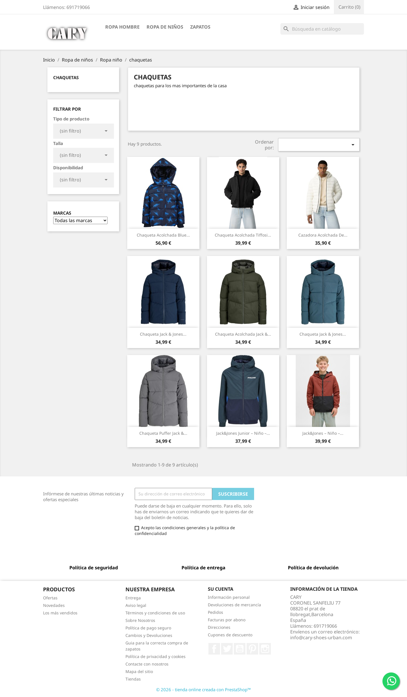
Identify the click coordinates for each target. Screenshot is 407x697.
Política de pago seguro (148, 628)
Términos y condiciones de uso (155, 613)
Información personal (229, 597)
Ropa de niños (165, 27)
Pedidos (215, 612)
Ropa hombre (122, 27)
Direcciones (219, 627)
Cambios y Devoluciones (148, 635)
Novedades (54, 605)
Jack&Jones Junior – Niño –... (243, 433)
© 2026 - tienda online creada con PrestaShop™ (203, 689)
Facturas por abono (226, 619)
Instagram (265, 649)
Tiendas (133, 679)
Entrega (133, 598)
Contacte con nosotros (147, 664)
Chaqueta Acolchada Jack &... (243, 334)
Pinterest (252, 649)
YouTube (239, 649)
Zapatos (200, 27)
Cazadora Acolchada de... (322, 235)
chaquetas (66, 77)
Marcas (62, 213)
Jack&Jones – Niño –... (322, 433)
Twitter (227, 649)
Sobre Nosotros (140, 620)
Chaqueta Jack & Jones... (163, 334)
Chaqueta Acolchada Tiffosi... (243, 235)
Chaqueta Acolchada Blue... (163, 235)
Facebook (214, 649)
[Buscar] (322, 29)
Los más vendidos (60, 613)
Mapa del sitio (139, 671)
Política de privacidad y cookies (155, 656)
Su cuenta (220, 589)
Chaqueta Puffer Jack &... (163, 433)
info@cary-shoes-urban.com (321, 637)
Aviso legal (135, 605)
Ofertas (50, 598)
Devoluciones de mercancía (234, 604)
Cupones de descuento (230, 634)
